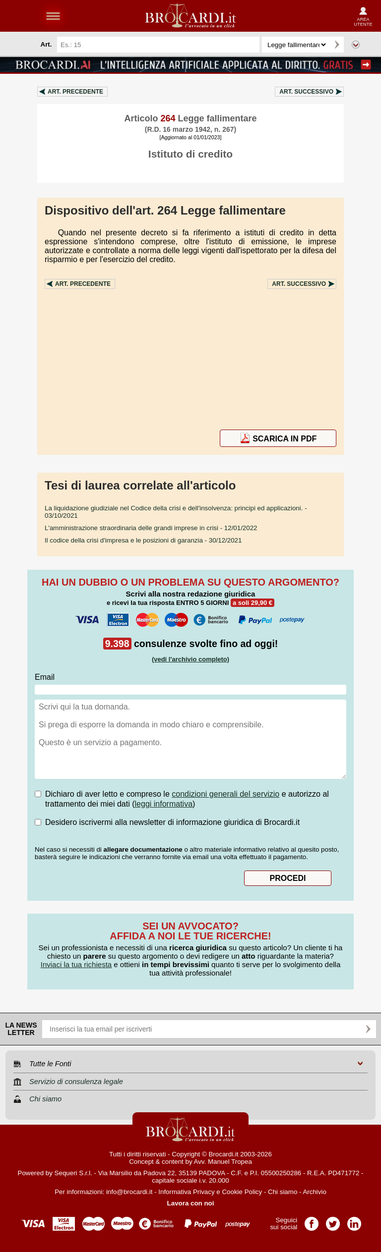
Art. (75, 91)
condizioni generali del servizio (225, 794)
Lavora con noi (190, 1203)
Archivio (314, 1192)
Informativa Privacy (186, 1192)
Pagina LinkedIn (354, 1220)
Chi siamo (282, 1192)
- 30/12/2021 (143, 540)
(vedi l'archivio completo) (190, 659)
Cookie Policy (242, 1192)
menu (53, 16)
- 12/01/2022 (151, 528)
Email (45, 677)
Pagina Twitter (333, 1220)
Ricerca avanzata (356, 45)
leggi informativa (164, 804)
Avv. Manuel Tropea (223, 1161)
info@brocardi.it (129, 1192)
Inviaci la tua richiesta (76, 964)
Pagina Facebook (311, 1220)
